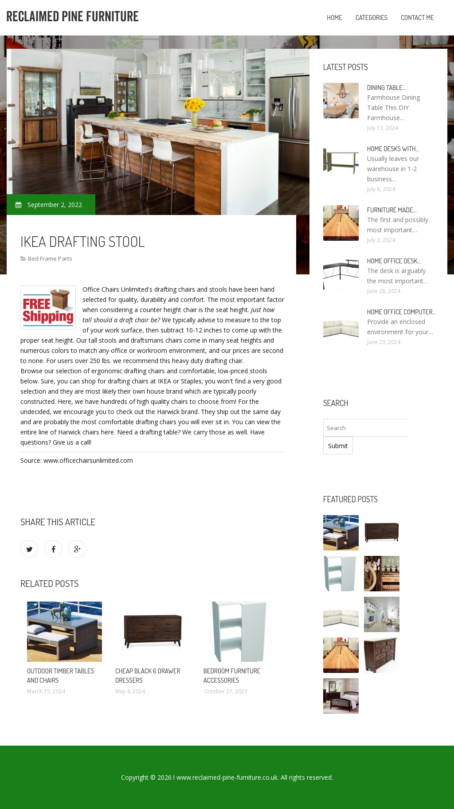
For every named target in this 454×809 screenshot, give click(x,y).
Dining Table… (386, 87)
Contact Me (417, 17)
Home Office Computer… (401, 312)
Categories (371, 17)
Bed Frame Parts (50, 258)
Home (334, 17)
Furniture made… (392, 210)
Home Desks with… (393, 149)
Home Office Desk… (394, 261)
